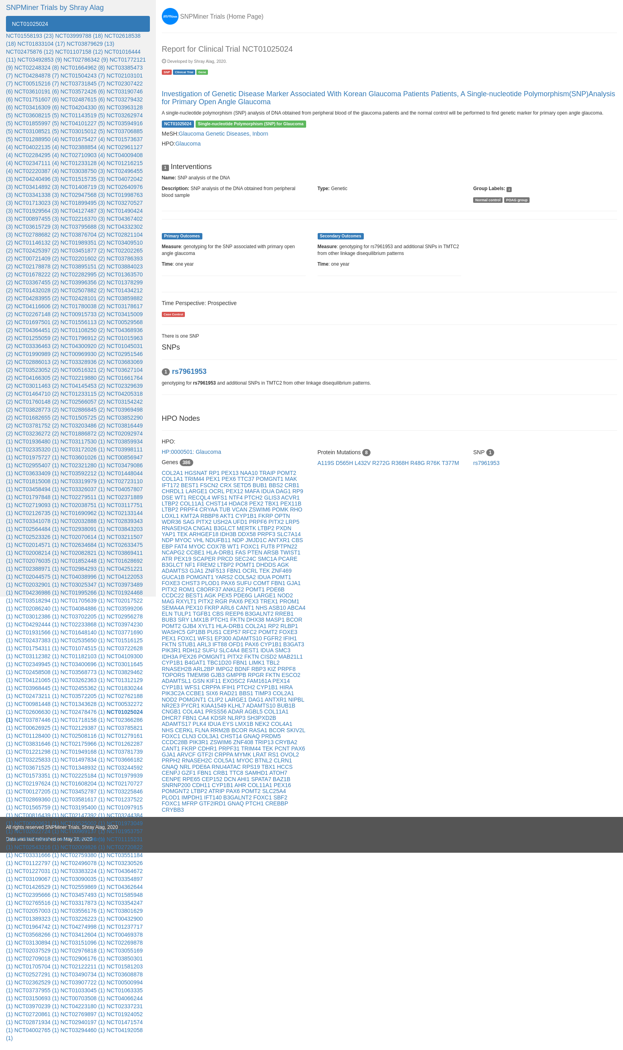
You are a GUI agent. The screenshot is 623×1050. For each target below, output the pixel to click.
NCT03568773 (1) (82, 672)
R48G (418, 463)
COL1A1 (173, 479)
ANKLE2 (234, 589)
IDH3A (170, 656)
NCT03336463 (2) (36, 346)
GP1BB (197, 632)
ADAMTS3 (176, 571)
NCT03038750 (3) (82, 171)
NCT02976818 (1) (82, 950)
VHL (199, 540)
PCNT (283, 748)
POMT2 (286, 473)
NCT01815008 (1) (36, 481)
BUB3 (170, 619)
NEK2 (263, 724)
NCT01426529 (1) (36, 887)
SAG (189, 522)
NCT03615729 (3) (36, 227)
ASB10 (278, 608)
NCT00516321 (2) (82, 370)
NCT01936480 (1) (36, 441)
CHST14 (217, 503)
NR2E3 (171, 705)
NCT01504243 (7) (82, 75)
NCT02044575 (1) (36, 577)
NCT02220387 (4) (36, 171)
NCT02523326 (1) (36, 537)
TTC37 (246, 479)
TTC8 (237, 773)
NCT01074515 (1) (82, 648)
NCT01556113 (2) (82, 322)
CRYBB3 (173, 810)
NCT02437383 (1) (36, 640)
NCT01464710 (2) (36, 394)
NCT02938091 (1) (82, 529)
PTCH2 (254, 497)
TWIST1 (290, 552)
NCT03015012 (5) (82, 131)
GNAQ (252, 736)
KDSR (219, 718)
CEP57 (232, 632)
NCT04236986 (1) (36, 592)
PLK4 (200, 724)
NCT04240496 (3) (36, 179)
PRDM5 (271, 736)
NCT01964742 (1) (36, 927)
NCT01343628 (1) (82, 704)
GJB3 (218, 675)
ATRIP (217, 791)
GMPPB (237, 675)
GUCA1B (174, 577)
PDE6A (202, 767)
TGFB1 (202, 614)
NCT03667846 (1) (82, 839)
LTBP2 (171, 503)
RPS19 (252, 767)
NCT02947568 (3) (82, 195)
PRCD (226, 559)
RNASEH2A (177, 528)
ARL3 (204, 644)
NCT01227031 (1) (36, 871)
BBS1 (246, 693)
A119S (327, 463)
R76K (434, 463)
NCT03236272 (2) (36, 433)
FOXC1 (251, 546)
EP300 (224, 638)
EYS (228, 724)
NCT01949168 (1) (82, 752)
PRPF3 (267, 534)
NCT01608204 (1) (82, 783)
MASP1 (276, 619)
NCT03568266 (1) (36, 934)
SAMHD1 (257, 773)
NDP (168, 540)
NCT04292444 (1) (36, 624)
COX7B (217, 546)
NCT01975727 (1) (36, 457)
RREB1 (284, 614)
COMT (262, 583)
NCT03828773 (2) (36, 409)
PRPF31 (230, 748)
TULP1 (183, 614)
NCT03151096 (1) (82, 942)
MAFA (253, 491)
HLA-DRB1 (220, 552)
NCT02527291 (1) (36, 974)
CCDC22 (174, 595)
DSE (168, 497)
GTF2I (206, 754)
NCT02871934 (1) (36, 1022)
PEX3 (252, 601)
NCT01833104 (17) (41, 44)
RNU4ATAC (227, 767)
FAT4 (181, 546)
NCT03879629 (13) (91, 44)
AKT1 (227, 516)
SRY (184, 619)
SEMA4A (174, 608)
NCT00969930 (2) (82, 354)
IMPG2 (225, 669)
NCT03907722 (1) (82, 982)
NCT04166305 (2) (36, 378)
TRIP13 (265, 742)
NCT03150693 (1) (36, 998)
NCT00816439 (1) (36, 815)
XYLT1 (207, 626)
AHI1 (244, 779)
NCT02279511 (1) (82, 497)
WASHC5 (174, 632)
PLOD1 (211, 583)
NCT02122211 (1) (82, 966)
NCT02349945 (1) (36, 664)
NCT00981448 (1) (36, 704)
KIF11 (214, 681)
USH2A (223, 522)
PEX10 (195, 608)
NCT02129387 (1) (82, 728)
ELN (168, 614)
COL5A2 (246, 577)
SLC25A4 (274, 791)
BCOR (294, 619)
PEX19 (183, 559)
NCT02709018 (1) (36, 958)
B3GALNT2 (260, 614)
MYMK (244, 754)
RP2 (274, 626)
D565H (345, 463)
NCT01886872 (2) (82, 433)
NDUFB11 (218, 540)
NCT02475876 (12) (30, 52)
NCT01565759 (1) (36, 807)
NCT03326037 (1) (82, 489)
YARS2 (225, 577)
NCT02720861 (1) (36, 1014)
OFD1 (237, 644)
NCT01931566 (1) (36, 632)
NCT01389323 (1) (36, 919)
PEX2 (257, 503)
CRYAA (209, 509)
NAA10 (249, 473)
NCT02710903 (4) (82, 155)
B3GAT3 (293, 644)
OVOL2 (289, 754)
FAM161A (260, 681)
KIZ (273, 669)
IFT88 (220, 644)
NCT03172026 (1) (82, 449)
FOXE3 (172, 583)
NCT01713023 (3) (36, 203)
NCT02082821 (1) (82, 553)
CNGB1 (172, 711)
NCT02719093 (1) (36, 505)
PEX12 (235, 491)
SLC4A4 (230, 650)
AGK (283, 565)
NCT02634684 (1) (82, 545)
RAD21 (229, 693)
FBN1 (235, 571)
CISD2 (269, 656)
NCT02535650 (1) (82, 640)
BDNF (243, 669)
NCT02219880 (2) (82, 378)
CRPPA (211, 687)
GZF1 (190, 773)
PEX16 (282, 785)
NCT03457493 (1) (82, 895)
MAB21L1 (290, 656)
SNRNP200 (177, 785)
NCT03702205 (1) (82, 616)
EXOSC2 (235, 681)
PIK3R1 (172, 650)
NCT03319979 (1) (82, 481)
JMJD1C (256, 540)
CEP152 (213, 779)
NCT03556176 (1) (82, 911)
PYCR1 (191, 705)
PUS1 (215, 632)
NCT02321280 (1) (82, 465)
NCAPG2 (174, 552)
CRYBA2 (286, 742)
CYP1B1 (246, 516)
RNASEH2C (197, 760)
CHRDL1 (174, 491)
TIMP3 (264, 693)
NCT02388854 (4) (82, 147)
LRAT (260, 754)
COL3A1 (209, 736)
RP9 (297, 491)
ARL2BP (204, 669)
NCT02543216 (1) (36, 847)
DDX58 (247, 534)
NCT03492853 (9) (39, 59)
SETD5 (243, 485)
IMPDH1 (193, 797)
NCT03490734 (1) (82, 974)
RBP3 (259, 669)
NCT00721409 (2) (36, 258)
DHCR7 (172, 718)
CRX (226, 485)
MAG (169, 601)
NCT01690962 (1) (82, 513)
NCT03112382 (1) (36, 656)
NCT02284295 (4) (36, 155)
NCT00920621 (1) (36, 823)
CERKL (185, 730)
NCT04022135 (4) (36, 147)
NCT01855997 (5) (36, 123)
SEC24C (246, 559)
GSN (199, 681)
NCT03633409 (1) (36, 473)
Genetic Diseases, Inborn (237, 133)
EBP (168, 546)
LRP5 (292, 522)
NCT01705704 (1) (36, 966)
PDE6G (243, 595)
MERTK (247, 528)
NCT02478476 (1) (82, 712)
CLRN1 (283, 760)
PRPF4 (189, 509)
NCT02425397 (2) (36, 250)
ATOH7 (278, 773)
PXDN (283, 528)
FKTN (238, 619)
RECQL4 (200, 497)
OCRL (217, 491)
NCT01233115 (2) (82, 394)
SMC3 (283, 650)
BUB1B (286, 705)
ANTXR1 (279, 540)
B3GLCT (225, 528)
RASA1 (259, 730)
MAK (291, 479)
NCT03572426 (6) (82, 91)
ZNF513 (216, 571)
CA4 (204, 718)
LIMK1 (257, 662)
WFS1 (220, 497)
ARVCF (187, 754)
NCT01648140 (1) (82, 632)
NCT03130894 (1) (36, 942)
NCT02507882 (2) (82, 290)
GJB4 (190, 626)
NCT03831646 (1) (36, 744)
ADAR (236, 711)
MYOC (184, 540)
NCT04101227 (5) (82, 123)
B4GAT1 (195, 662)
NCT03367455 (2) (36, 282)
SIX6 (212, 693)
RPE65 (192, 779)
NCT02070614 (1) (82, 537)
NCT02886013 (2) (36, 362)
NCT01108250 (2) (82, 330)
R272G (381, 463)
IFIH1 (290, 638)
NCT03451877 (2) (82, 250)
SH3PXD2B (261, 718)
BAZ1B (281, 779)
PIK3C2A (174, 693)
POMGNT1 (270, 479)
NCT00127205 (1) (36, 791)
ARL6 (228, 608)
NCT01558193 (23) (30, 36)
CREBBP (276, 803)
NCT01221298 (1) (36, 752)
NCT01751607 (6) (36, 99)
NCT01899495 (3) (82, 203)
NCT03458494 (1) (36, 489)
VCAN (240, 509)
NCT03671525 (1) (36, 767)
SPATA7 (262, 779)
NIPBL (296, 699)
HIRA (286, 687)
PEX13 (230, 473)
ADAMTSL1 (177, 681)
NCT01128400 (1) (36, 736)
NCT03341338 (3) (36, 195)
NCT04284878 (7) (36, 75)
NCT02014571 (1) (36, 545)
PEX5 (226, 595)
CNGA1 (203, 528)
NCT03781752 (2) (36, 425)
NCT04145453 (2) (82, 386)
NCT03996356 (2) (82, 282)
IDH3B (229, 534)
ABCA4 (296, 608)
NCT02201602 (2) (82, 258)
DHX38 (256, 619)
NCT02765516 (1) (36, 903)
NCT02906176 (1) (82, 958)
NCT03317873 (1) (82, 903)
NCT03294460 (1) (82, 1030)
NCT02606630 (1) (36, 712)
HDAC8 (239, 503)
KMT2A (190, 516)
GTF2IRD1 (213, 803)
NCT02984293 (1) (82, 569)
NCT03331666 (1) (36, 855)
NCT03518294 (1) (36, 600)
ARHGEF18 (204, 534)
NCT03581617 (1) (82, 799)
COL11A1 (193, 503)
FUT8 (268, 546)
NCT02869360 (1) (36, 799)
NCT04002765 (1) (36, 1030)
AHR (241, 785)
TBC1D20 (220, 662)
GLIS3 (272, 497)
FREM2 (207, 565)
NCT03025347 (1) (82, 584)
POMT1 (245, 565)
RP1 (215, 473)
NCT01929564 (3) (36, 211)
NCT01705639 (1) (82, 600)
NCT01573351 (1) (36, 775)
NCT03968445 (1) (36, 688)
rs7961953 (486, 463)
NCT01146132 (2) (36, 242)
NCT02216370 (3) (82, 219)
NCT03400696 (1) (82, 664)
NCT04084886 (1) (82, 608)
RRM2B (220, 730)
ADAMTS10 (248, 638)
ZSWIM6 (260, 509)
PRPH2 (172, 760)
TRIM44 (195, 479)
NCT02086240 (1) (36, 608)
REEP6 (235, 614)
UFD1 (241, 522)
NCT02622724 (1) (36, 831)
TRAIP (268, 473)
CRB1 (292, 485)
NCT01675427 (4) (82, 139)
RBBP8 (210, 516)
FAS (241, 552)
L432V (363, 463)
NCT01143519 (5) (82, 115)
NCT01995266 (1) (82, 592)
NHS (262, 608)
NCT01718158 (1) (82, 720)
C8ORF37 (209, 589)
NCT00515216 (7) (36, 83)
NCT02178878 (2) (36, 266)
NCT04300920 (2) (82, 346)
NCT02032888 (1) (82, 521)
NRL (186, 767)
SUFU (245, 583)
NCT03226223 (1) (82, 919)
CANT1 (246, 608)
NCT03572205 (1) (82, 696)
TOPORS (174, 675)
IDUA (268, 491)
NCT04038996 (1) (82, 577)
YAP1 (169, 534)
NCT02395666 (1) (36, 895)
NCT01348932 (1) (82, 767)
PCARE (287, 559)
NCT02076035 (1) (36, 561)
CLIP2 (216, 699)
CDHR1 (208, 748)
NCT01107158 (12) (79, 52)
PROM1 (289, 601)
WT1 (181, 497)
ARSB (272, 552)
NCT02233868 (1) (82, 624)
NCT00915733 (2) (82, 314)
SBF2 (280, 797)
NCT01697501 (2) (36, 322)
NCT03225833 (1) (36, 759)
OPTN (282, 516)
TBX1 (272, 503)
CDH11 (202, 785)
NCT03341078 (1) (36, 521)
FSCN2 (210, 485)
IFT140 (213, 797)
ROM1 (187, 589)
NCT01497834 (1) (82, 759)
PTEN (255, 552)
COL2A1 (173, 473)
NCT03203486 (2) (82, 425)
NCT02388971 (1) (36, 569)
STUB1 (187, 644)
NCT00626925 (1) (36, 728)
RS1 (274, 754)
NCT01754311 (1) (36, 648)
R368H (401, 463)
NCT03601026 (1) (82, 457)
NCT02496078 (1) (82, 863)
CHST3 (192, 583)
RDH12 (192, 650)
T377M (450, 463)
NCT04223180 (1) (82, 1006)
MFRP (190, 803)
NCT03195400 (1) (82, 807)
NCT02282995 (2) (82, 274)
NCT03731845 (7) (82, 83)
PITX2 (204, 522)
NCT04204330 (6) (82, 107)
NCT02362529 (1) (36, 982)
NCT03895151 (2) (82, 266)
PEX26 (188, 656)
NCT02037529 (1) (36, 950)
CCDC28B (175, 742)
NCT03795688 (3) (82, 227)
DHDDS (266, 565)
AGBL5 (254, 711)
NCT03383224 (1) (82, 871)
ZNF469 (282, 571)
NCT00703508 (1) (82, 998)
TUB (225, 509)
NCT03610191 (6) (36, 91)
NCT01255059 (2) (36, 338)
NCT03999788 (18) (79, 36)
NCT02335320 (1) (36, 449)
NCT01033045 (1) (82, 990)
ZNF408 (243, 742)
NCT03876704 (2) (82, 234)
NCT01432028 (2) (36, 290)
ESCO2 (290, 675)
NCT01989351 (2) (82, 242)
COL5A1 (225, 760)
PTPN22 (286, 546)
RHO (296, 509)
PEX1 (214, 479)
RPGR (256, 675)
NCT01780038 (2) (82, 306)
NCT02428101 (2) (82, 298)
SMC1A (268, 559)
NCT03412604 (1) (82, 934)
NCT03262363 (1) (82, 680)
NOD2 (285, 595)
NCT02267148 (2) (36, 314)
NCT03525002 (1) (82, 823)
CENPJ (172, 773)
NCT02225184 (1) (82, 775)
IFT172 (171, 485)
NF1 (191, 565)
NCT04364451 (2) (36, 330)
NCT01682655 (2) (36, 417)
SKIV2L (296, 730)
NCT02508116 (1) (82, 736)
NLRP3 (237, 718)
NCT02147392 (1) (82, 815)
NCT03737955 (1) (36, 990)
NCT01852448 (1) (82, 561)
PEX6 (229, 479)
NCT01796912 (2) (82, 338)
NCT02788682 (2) (36, 234)
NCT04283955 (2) (36, 298)
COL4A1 (194, 711)
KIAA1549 (214, 705)
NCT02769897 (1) (82, 1014)
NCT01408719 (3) (82, 187)
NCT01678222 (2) (36, 274)
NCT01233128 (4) (82, 163)
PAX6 (229, 583)
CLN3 (190, 736)
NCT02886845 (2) (82, 409)
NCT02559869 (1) (82, 887)
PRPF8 (286, 669)
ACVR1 (290, 497)
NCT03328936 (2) (82, 362)
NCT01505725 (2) (82, 417)
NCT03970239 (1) (36, 1006)
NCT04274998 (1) (82, 927)
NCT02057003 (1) (36, 911)
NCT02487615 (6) (82, 99)
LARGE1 (197, 491)
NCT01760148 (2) (36, 402)
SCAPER (205, 559)
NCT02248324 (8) (36, 67)
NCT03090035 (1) (82, 879)
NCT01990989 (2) (36, 354)
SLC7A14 (289, 534)
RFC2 (250, 632)
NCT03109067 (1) (36, 879)
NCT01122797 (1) (36, 863)
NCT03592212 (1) (82, 473)
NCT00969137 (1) (82, 831)
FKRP (266, 516)
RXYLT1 (187, 601)
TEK (183, 534)
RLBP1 (289, 626)
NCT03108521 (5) (36, 131)
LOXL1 (171, 516)
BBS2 (277, 485)
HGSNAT (196, 473)
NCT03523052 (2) (36, 370)
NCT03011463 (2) (36, 386)
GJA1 (197, 571)
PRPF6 (258, 522)
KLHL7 (237, 705)
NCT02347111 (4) (36, 163)
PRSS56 (216, 711)
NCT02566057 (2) (82, 402)
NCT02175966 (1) (82, 744)
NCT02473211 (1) (36, 696)
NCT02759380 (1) (82, 855)
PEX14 (281, 681)
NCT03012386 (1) (36, 616)
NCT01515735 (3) (82, 179)
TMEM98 (198, 675)
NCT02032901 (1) (36, 584)
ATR (168, 559)
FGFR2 (273, 638)
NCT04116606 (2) (36, 306)
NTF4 (237, 497)
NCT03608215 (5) (36, 115)
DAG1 (284, 491)
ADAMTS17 (177, 724)
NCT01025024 (30, 24)
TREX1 (269, 601)
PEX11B (290, 503)
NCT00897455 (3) (36, 219)
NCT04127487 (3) (82, 211)
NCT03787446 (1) (36, 720)
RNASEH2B (177, 669)
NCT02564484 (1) (36, 529)
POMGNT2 (176, 791)
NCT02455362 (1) (82, 688)
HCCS (285, 767)
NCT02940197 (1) (82, 1022)
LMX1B (200, 619)
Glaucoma (192, 133)
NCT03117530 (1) (82, 441)
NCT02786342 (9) (86, 59)
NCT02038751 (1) (82, 505)
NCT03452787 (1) (82, 791)
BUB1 (261, 485)
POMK (281, 509)
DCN (230, 779)
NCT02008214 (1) (36, 553)
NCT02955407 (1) (36, 465)
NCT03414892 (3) (36, 187)
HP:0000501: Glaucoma (191, 452)
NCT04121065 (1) (36, 680)
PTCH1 (220, 619)
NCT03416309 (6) (36, 107)
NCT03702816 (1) (36, 839)
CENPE (172, 779)
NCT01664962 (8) (82, 67)
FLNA (202, 730)
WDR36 (172, 522)
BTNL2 (264, 760)
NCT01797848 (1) (36, 497)
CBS (297, 540)
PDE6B (275, 589)
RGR (222, 601)
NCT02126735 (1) (36, 513)
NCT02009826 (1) (82, 847)
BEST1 (190, 485)
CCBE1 (196, 552)
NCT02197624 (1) (36, 783)
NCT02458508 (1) (36, 672)
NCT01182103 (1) (82, 656)
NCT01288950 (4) (36, 139)
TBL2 (272, 662)
